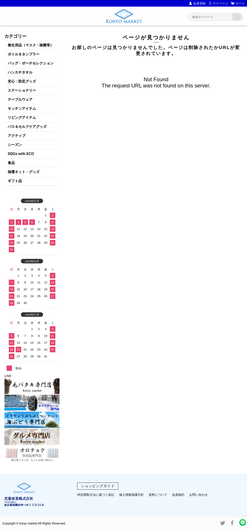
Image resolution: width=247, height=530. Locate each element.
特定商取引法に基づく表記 (95, 494)
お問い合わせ (198, 494)
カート (240, 3)
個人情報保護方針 (131, 494)
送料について (158, 494)
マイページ (220, 3)
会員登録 (199, 3)
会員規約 (178, 494)
